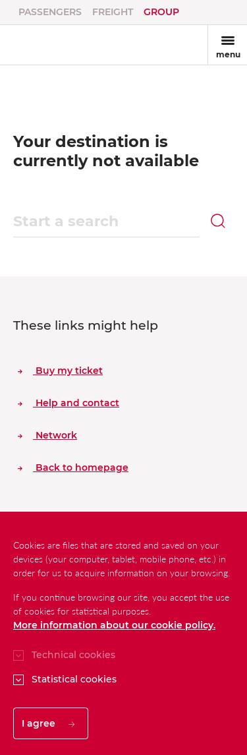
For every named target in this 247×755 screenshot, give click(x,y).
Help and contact (68, 403)
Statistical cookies (74, 679)
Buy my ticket (60, 371)
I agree (48, 723)
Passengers (50, 12)
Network (47, 435)
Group (161, 12)
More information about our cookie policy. (114, 625)
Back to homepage (73, 467)
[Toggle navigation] (227, 45)
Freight (112, 12)
